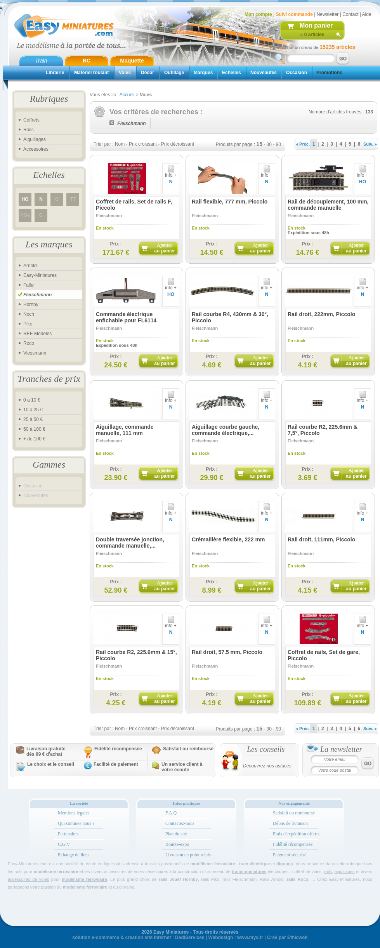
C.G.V (64, 844)
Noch (28, 314)
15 (259, 144)
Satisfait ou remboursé (188, 748)
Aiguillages (34, 139)
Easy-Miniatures (40, 275)
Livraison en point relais (188, 855)
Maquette (132, 60)
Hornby (30, 304)
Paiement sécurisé (289, 855)
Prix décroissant (177, 144)
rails (328, 871)
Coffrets (31, 120)
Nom (120, 144)
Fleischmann (37, 294)
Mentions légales (74, 813)
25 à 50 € (33, 419)
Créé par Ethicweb (287, 937)
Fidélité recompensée (118, 748)
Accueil (127, 94)
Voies (125, 72)
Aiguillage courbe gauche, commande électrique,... (225, 430)
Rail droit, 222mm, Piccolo (321, 314)
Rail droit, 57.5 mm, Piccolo (227, 652)
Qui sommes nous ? (76, 823)
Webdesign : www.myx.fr (235, 937)
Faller (29, 285)
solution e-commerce (95, 937)
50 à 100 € (34, 429)
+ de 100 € (34, 439)
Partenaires (68, 834)
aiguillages (345, 871)
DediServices (189, 937)
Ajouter (164, 248)
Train (41, 60)
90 (278, 144)
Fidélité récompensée (292, 844)
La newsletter (341, 749)
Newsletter (328, 14)
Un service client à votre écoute (181, 767)
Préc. (303, 144)
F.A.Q (171, 813)
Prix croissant (143, 144)
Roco (28, 343)
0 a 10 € (31, 400)
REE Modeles (37, 333)
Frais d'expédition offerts (296, 834)
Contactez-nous (179, 823)
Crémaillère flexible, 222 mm (228, 539)
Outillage (174, 72)
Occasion (296, 72)
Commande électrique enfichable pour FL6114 (126, 317)
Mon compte (258, 14)
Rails (28, 129)
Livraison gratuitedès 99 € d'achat (46, 751)
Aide (366, 14)
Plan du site (176, 834)
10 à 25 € (33, 409)
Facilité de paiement (116, 764)
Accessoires (36, 149)
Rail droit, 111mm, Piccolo (321, 539)
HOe (25, 215)
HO (25, 199)
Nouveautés (263, 72)
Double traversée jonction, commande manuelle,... (130, 542)
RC (86, 60)
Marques (203, 72)
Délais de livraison (290, 823)
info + (171, 173)
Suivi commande (294, 14)
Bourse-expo (177, 844)
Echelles (231, 72)
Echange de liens (73, 855)
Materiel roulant (91, 72)
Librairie (55, 72)
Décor (147, 72)
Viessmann (34, 353)
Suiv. (370, 144)
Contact (350, 14)
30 (269, 144)
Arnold (30, 265)
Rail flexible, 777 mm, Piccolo (229, 201)
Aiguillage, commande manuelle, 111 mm (125, 430)
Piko (27, 324)
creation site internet (148, 937)
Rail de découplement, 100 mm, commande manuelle (328, 204)
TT (73, 199)
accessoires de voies (28, 879)
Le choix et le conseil (50, 764)
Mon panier (316, 25)
